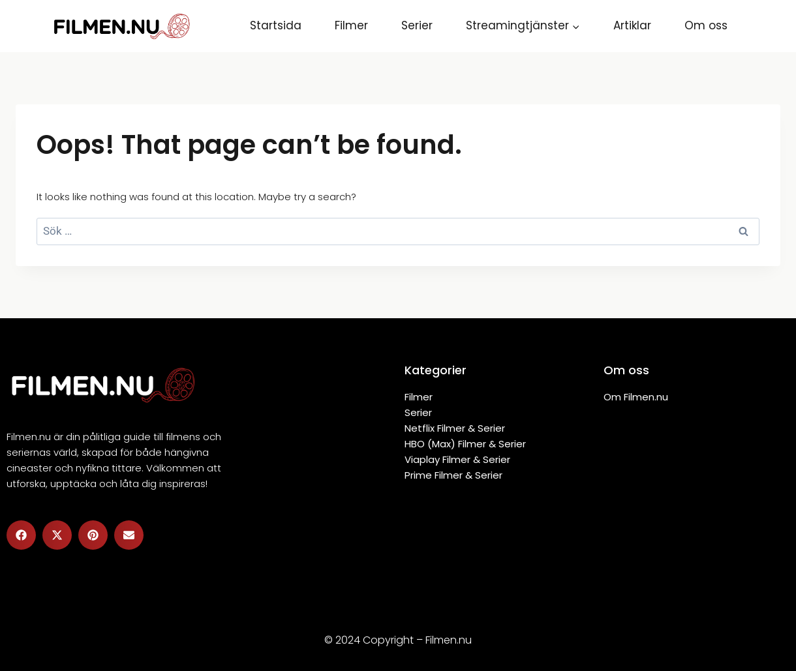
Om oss (705, 25)
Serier (417, 25)
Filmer (351, 25)
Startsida (275, 25)
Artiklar (632, 25)
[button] (21, 535)
